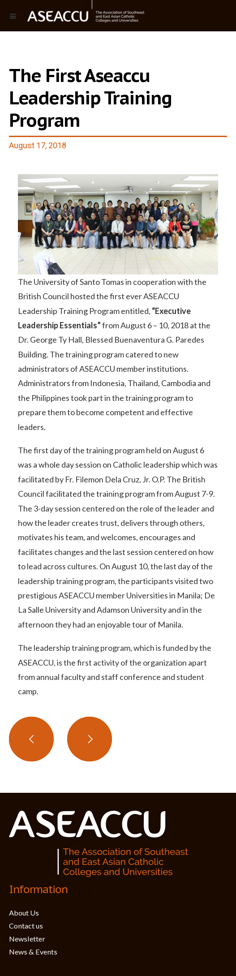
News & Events (33, 951)
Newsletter (27, 938)
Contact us (26, 925)
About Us (24, 912)
